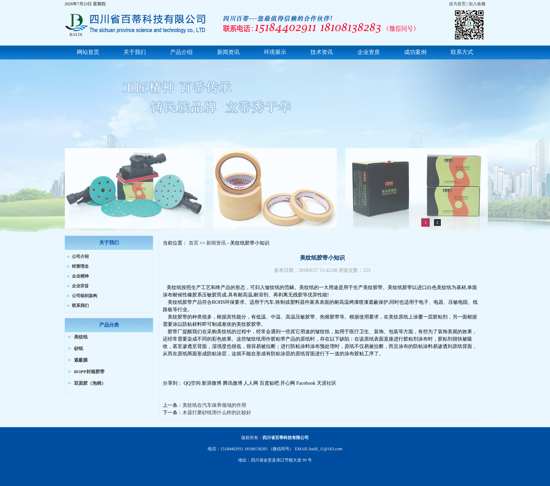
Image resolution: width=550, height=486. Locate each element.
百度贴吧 (269, 383)
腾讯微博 (232, 383)
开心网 (287, 383)
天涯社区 (326, 383)
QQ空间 (192, 383)
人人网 (250, 383)
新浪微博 (211, 383)
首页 (194, 243)
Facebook (305, 383)
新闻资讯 (216, 243)
